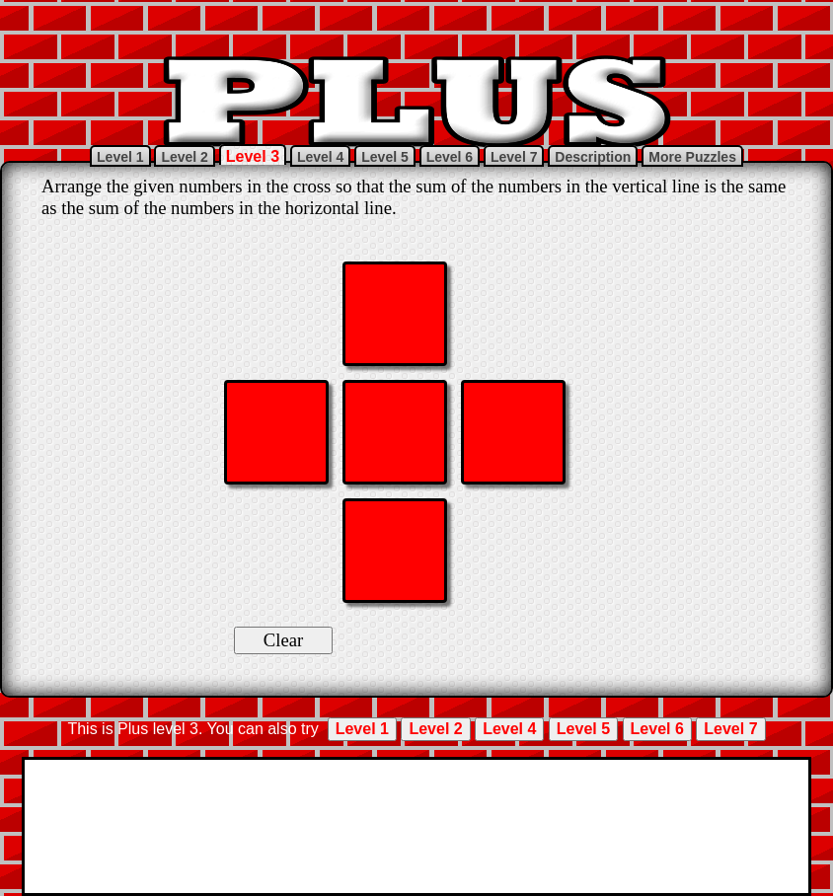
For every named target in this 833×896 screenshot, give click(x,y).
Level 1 (120, 157)
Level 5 (384, 157)
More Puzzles (692, 157)
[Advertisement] (416, 24)
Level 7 (514, 157)
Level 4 (320, 157)
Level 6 (449, 157)
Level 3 (252, 156)
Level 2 (184, 157)
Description (593, 157)
